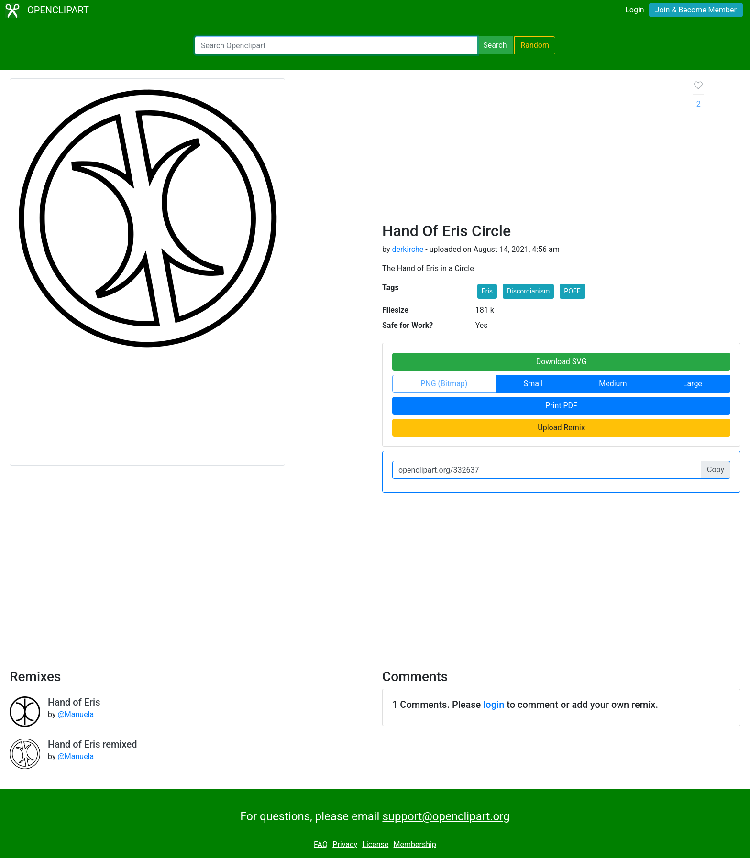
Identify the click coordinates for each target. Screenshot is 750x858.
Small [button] (533, 383)
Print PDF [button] (561, 405)
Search (495, 45)
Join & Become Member (696, 9)
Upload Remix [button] (561, 427)
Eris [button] (487, 291)
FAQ (321, 844)
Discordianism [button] (528, 291)
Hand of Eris (74, 702)
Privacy (344, 844)
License (375, 844)
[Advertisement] (530, 150)
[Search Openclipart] (336, 45)
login (493, 704)
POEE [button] (572, 291)
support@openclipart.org (445, 816)
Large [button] (692, 383)
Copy (715, 469)
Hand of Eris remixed (92, 744)
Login (634, 9)
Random (534, 45)
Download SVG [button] (561, 361)
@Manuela (75, 714)
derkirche (407, 249)
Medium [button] (613, 383)
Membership (415, 844)
